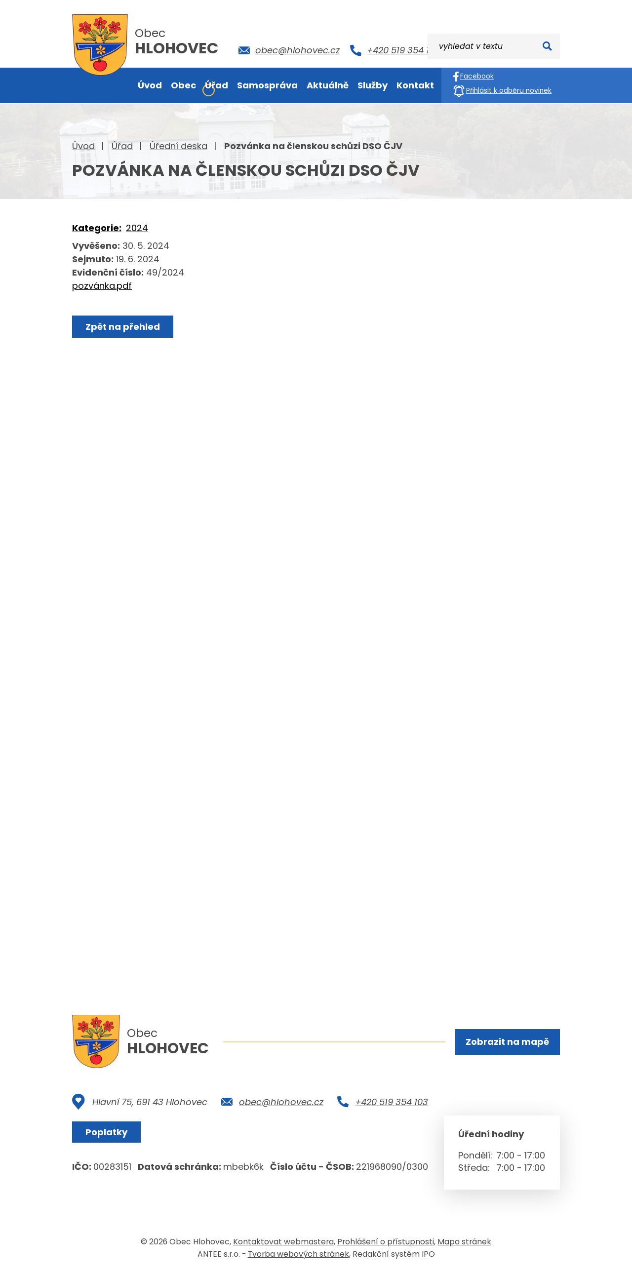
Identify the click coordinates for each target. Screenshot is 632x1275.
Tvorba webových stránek (298, 1254)
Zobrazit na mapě (507, 1042)
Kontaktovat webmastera (283, 1242)
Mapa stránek (464, 1242)
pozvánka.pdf (102, 285)
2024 (137, 228)
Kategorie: (96, 228)
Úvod (83, 146)
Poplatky (106, 1132)
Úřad (122, 146)
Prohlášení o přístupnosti (385, 1242)
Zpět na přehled (122, 326)
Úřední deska (178, 146)
